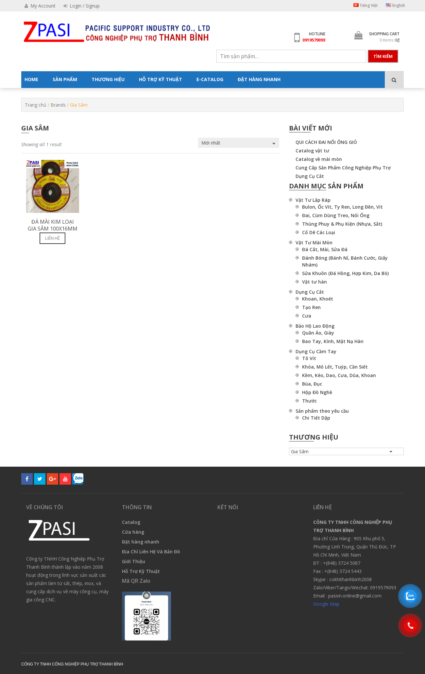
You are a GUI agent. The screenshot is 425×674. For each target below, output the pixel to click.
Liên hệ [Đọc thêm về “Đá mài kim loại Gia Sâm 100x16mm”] (52, 238)
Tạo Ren (311, 307)
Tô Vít (309, 358)
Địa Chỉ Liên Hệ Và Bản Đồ (151, 551)
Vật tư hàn (314, 282)
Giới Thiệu (133, 561)
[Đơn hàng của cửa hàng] (238, 143)
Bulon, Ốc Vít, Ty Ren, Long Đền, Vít (342, 207)
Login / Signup (81, 6)
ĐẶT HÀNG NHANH (259, 79)
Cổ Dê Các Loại (318, 232)
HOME (31, 79)
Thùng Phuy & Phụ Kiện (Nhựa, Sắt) (342, 224)
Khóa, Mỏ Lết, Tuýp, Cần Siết (335, 367)
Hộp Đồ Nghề (317, 392)
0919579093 (313, 40)
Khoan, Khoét (317, 299)
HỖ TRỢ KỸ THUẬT (160, 79)
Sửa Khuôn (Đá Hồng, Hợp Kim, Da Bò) (345, 273)
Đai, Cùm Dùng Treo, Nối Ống (335, 215)
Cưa (306, 316)
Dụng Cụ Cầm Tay (316, 351)
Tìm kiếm (383, 56)
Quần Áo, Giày (318, 333)
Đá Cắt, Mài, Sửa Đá (325, 249)
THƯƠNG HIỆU (108, 79)
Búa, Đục (312, 384)
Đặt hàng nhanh (140, 542)
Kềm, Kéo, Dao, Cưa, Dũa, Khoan (339, 375)
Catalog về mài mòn (319, 159)
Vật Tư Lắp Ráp (313, 200)
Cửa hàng (133, 532)
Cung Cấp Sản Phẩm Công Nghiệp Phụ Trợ (343, 167)
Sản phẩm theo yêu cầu (322, 411)
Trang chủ (35, 105)
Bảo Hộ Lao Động (315, 326)
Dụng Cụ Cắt (310, 176)
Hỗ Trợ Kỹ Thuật (141, 571)
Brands (58, 105)
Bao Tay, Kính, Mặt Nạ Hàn (333, 341)
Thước (309, 401)
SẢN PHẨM (65, 79)
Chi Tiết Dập (316, 418)
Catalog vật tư (312, 150)
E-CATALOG (209, 79)
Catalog (131, 522)
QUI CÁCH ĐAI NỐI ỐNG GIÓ (326, 142)
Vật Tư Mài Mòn (314, 242)
